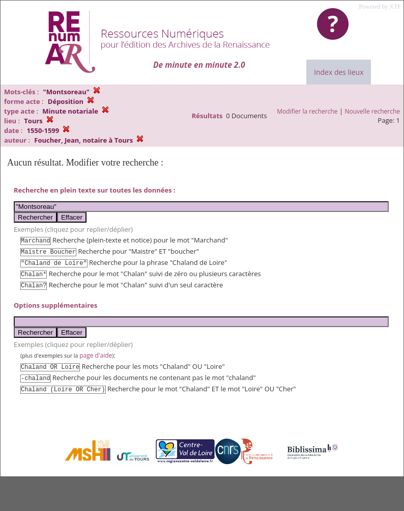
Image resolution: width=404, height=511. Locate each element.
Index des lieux (338, 72)
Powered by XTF (380, 6)
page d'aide (95, 355)
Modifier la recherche (307, 111)
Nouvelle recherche (372, 111)
